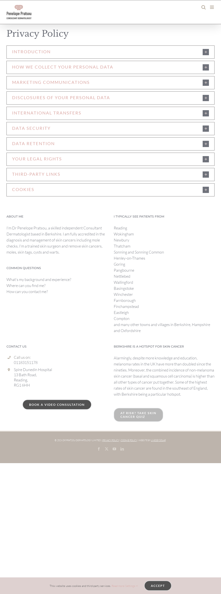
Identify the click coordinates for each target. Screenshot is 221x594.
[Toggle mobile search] (203, 7)
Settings (131, 586)
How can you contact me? (27, 291)
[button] (110, 52)
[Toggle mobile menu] (212, 7)
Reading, (21, 380)
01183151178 (26, 362)
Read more (118, 586)
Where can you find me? (26, 285)
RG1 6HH (22, 385)
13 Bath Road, (25, 374)
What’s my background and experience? (38, 279)
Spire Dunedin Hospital (33, 369)
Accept (158, 586)
